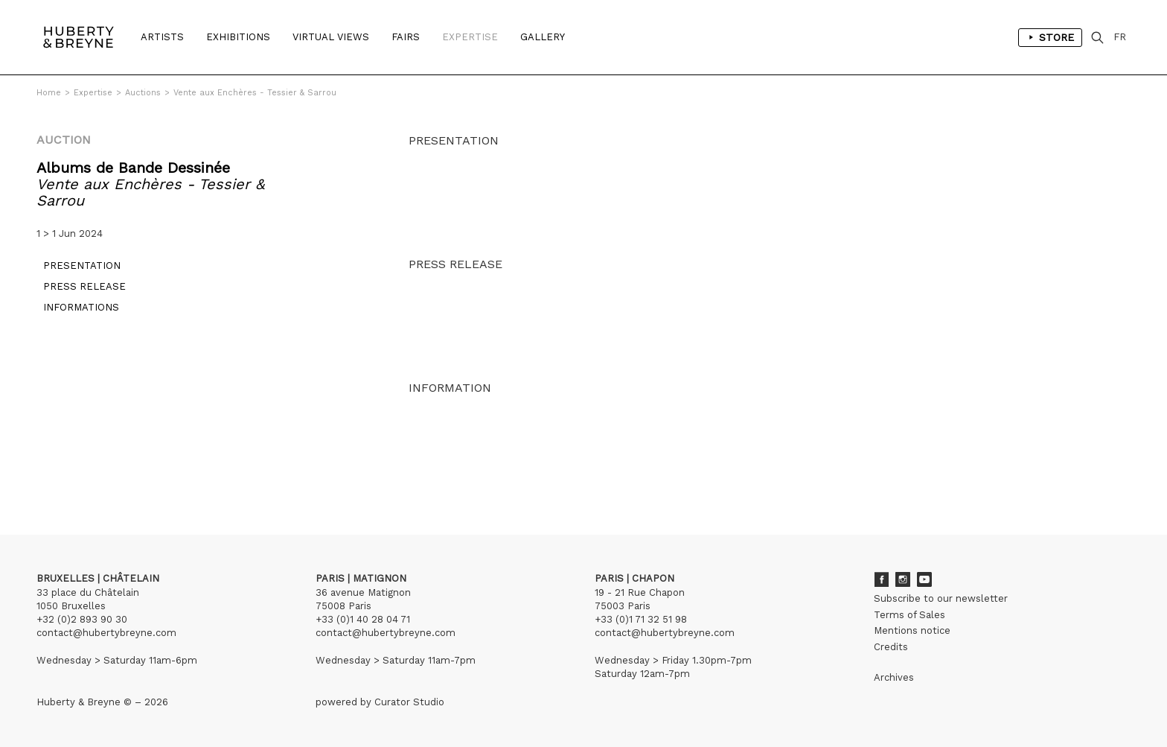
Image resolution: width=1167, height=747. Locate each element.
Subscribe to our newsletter (941, 598)
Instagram (902, 579)
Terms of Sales (909, 614)
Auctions (143, 93)
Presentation (75, 272)
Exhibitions (238, 36)
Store (1050, 37)
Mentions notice (912, 630)
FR (1119, 36)
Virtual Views (330, 36)
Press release (77, 293)
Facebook (881, 579)
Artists (162, 36)
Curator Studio (409, 702)
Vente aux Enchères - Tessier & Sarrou (254, 93)
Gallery (542, 36)
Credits (891, 646)
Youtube (924, 579)
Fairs (405, 36)
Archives (894, 677)
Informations (74, 314)
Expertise (470, 36)
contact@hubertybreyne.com (106, 632)
